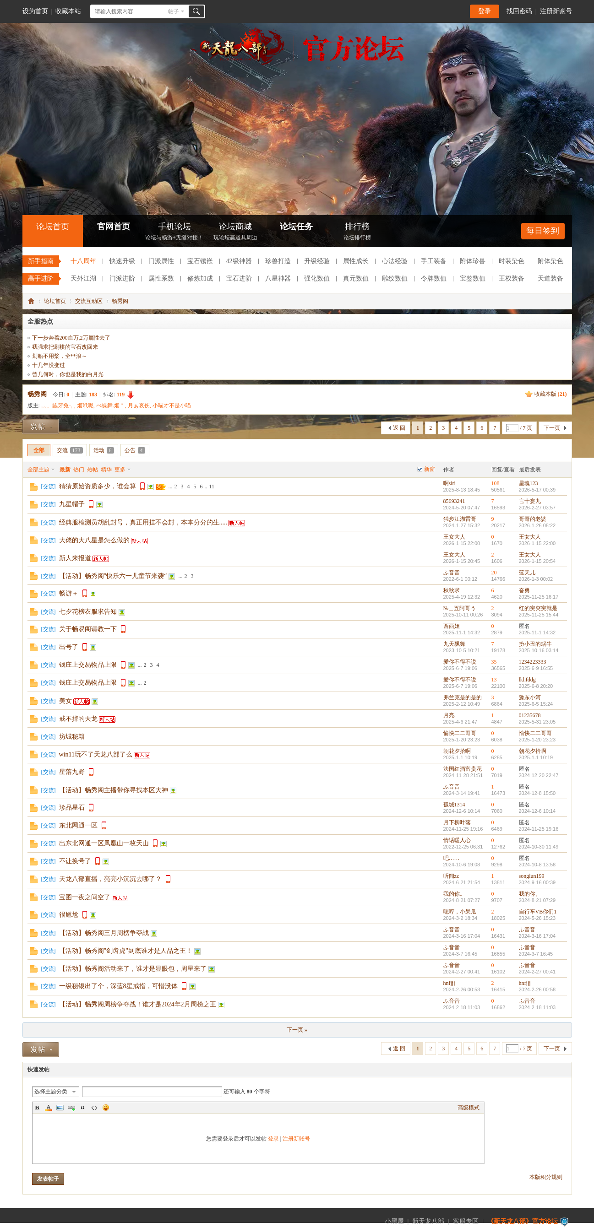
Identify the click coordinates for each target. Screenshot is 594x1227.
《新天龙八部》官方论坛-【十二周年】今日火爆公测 (31, 301)
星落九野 (72, 771)
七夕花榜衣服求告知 (88, 611)
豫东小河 (530, 697)
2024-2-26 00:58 (537, 989)
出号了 (68, 646)
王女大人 (454, 537)
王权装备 (511, 278)
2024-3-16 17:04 (537, 936)
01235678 (530, 715)
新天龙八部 (428, 1221)
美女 (65, 700)
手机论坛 (174, 232)
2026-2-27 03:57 (537, 507)
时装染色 (511, 261)
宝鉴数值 (472, 278)
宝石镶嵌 (200, 261)
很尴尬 (68, 914)
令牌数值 (434, 278)
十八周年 (83, 261)
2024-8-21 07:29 (537, 900)
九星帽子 (72, 504)
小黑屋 (394, 1221)
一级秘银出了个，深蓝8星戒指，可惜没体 (118, 986)
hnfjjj (449, 983)
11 (212, 486)
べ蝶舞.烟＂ (110, 405)
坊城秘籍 (72, 736)
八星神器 (278, 278)
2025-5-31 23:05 (537, 721)
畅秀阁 (120, 301)
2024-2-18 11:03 (537, 1007)
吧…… (451, 858)
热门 (78, 469)
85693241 (454, 501)
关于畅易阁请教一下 (88, 629)
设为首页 (35, 11)
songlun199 (532, 876)
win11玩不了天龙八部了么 (95, 754)
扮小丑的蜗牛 (535, 644)
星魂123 (528, 483)
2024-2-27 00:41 (537, 971)
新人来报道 (75, 558)
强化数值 (317, 278)
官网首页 (113, 226)
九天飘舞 (454, 644)
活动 (103, 450)
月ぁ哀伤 (139, 405)
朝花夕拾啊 (457, 751)
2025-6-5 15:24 (536, 704)
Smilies (105, 1107)
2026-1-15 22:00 (537, 543)
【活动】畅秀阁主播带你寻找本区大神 (113, 790)
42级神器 (239, 261)
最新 (65, 469)
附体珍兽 (472, 261)
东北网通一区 (78, 825)
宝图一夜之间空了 (84, 897)
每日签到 (542, 230)
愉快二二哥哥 (459, 733)
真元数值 (356, 278)
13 (494, 679)
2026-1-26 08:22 (537, 525)
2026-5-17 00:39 (537, 489)
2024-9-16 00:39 (537, 882)
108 (495, 483)
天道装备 (550, 278)
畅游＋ (68, 593)
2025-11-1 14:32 (537, 632)
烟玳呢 (85, 405)
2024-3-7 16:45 (536, 954)
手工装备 (434, 261)
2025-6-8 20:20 (536, 686)
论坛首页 (52, 226)
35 (494, 662)
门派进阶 (122, 278)
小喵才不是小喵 (172, 405)
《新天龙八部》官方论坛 (522, 1221)
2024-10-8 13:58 (537, 864)
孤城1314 (454, 804)
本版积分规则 (545, 1177)
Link (71, 1107)
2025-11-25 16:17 (539, 597)
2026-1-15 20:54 (537, 561)
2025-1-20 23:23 (537, 739)
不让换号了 (75, 861)
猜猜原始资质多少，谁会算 (97, 486)
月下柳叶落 (457, 822)
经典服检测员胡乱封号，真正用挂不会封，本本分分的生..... (143, 522)
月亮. (449, 715)
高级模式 (469, 1107)
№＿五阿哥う (459, 608)
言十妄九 (530, 501)
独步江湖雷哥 (459, 519)
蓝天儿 (527, 572)
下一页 (552, 428)
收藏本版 (550, 394)
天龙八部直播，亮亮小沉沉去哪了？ (110, 879)
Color (48, 1107)
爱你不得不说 (459, 662)
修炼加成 (200, 278)
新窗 (429, 469)
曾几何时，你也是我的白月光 (68, 374)
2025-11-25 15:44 (539, 614)
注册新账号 (556, 11)
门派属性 (161, 261)
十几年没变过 (48, 365)
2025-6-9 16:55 (536, 668)
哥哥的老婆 (532, 519)
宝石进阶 (239, 278)
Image (60, 1107)
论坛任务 (296, 226)
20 (494, 572)
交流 (70, 450)
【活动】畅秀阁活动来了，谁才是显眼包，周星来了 (133, 968)
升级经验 (317, 261)
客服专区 (466, 1221)
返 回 (399, 428)
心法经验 (395, 261)
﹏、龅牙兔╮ (57, 405)
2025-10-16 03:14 (539, 650)
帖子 (173, 11)
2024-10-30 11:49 (539, 846)
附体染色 (550, 261)
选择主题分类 (50, 1091)
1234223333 (532, 662)
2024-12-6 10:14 (537, 811)
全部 (38, 450)
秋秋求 (451, 590)
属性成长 (356, 261)
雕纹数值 (395, 278)
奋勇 (524, 590)
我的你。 (454, 894)
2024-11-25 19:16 (539, 829)
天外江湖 (83, 278)
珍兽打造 (278, 261)
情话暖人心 (457, 840)
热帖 (92, 469)
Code (94, 1107)
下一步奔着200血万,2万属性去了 (71, 338)
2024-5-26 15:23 (537, 918)
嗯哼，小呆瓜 (459, 911)
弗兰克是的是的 (462, 697)
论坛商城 (235, 232)
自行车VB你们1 (538, 911)
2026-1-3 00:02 (536, 579)
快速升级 (122, 261)
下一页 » (297, 1030)
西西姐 (451, 626)
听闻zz (451, 876)
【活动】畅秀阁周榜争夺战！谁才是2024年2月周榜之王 (137, 1004)
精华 (106, 469)
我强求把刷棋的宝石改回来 (65, 347)
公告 (135, 450)
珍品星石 (72, 807)
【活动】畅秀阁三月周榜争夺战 (104, 933)
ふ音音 (451, 572)
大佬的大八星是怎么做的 (94, 540)
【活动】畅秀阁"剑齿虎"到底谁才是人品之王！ (125, 950)
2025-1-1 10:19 (536, 757)
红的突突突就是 (538, 608)
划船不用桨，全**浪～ (59, 356)
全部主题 (38, 469)
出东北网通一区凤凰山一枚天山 (104, 843)
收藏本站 (68, 11)
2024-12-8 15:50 (537, 793)
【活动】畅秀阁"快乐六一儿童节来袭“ (113, 576)
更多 (119, 469)
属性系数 (161, 278)
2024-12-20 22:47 (539, 775)
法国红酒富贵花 (462, 769)
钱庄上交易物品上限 (88, 664)
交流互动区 (89, 301)
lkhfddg (527, 679)
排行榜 (357, 232)
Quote (82, 1107)
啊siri (449, 483)
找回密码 (519, 11)
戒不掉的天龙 (78, 718)
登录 (484, 11)
